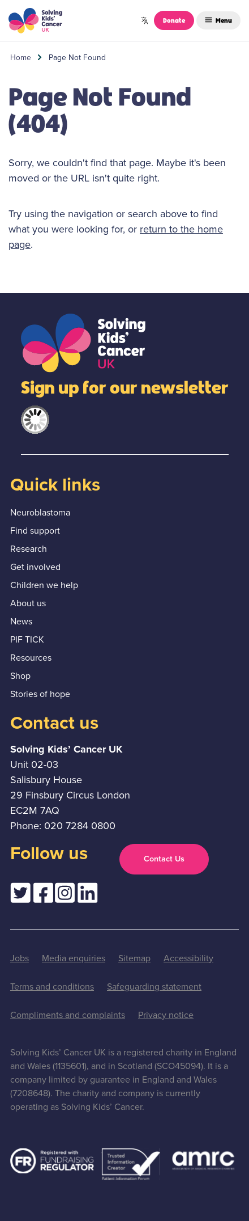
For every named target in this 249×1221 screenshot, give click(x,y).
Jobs (19, 958)
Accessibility (188, 958)
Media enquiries (73, 958)
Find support (35, 530)
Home (20, 57)
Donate (174, 20)
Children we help (44, 585)
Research (28, 548)
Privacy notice (166, 1014)
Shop (20, 675)
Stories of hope (40, 693)
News (21, 621)
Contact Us (164, 858)
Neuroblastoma (40, 512)
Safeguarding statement (154, 986)
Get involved (35, 566)
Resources (30, 657)
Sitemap (134, 958)
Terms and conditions (52, 986)
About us (28, 603)
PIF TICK (27, 639)
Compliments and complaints (67, 1014)
